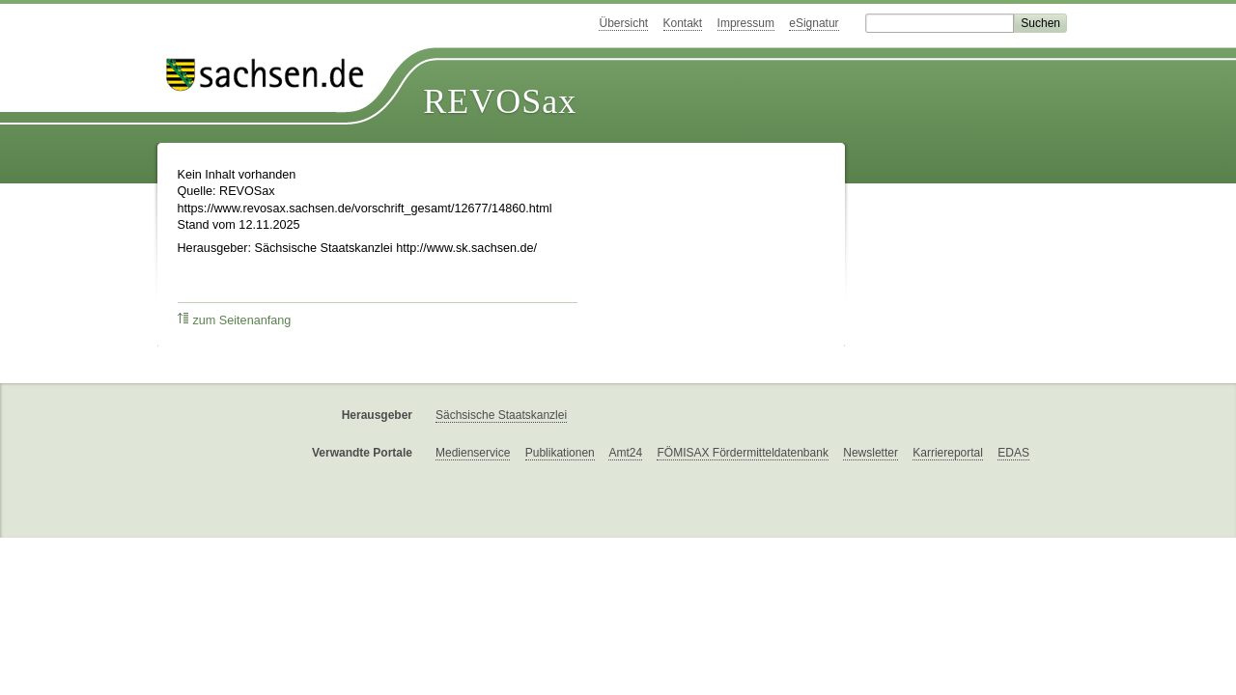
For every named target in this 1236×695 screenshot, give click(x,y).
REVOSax (499, 101)
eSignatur (813, 23)
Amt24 (625, 452)
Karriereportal (948, 452)
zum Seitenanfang (235, 320)
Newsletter (870, 452)
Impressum (745, 23)
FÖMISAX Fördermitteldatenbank (742, 452)
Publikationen (560, 452)
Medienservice (472, 452)
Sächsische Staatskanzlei (501, 415)
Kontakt (683, 23)
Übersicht (623, 23)
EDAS (1013, 452)
